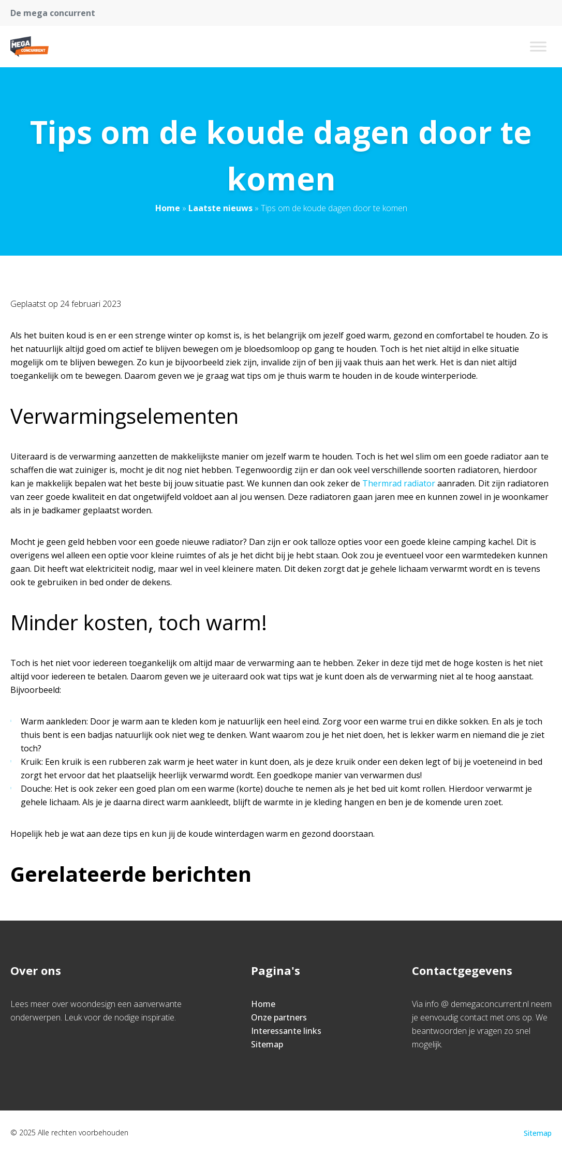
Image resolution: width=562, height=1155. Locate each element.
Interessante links (286, 1030)
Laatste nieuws (220, 208)
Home (167, 208)
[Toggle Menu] (538, 46)
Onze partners (279, 1017)
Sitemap (267, 1044)
